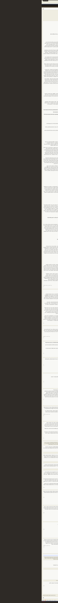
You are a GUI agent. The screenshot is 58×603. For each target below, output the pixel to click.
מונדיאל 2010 (51, 12)
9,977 (50, 417)
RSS (3, 600)
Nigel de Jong (46, 399)
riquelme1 (54, 366)
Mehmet (54, 498)
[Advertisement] (29, 17)
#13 (2, 529)
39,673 (50, 32)
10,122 (50, 369)
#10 (2, 487)
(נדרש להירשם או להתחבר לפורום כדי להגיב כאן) (7, 595)
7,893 (50, 337)
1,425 (50, 501)
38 (43, 595)
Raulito (46, 12)
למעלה (6, 600)
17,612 (50, 401)
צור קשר (13, 600)
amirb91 (54, 349)
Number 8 (54, 414)
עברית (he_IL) (55, 600)
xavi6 (55, 334)
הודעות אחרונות (55, 6)
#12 (2, 512)
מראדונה (54, 381)
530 (50, 565)
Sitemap (2, 600)
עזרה (11, 600)
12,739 (50, 534)
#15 (2, 585)
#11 (2, 497)
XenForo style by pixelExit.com (53, 601)
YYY (55, 530)
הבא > (42, 595)
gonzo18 (54, 546)
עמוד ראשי (8, 600)
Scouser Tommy (53, 513)
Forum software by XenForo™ (41, 601)
